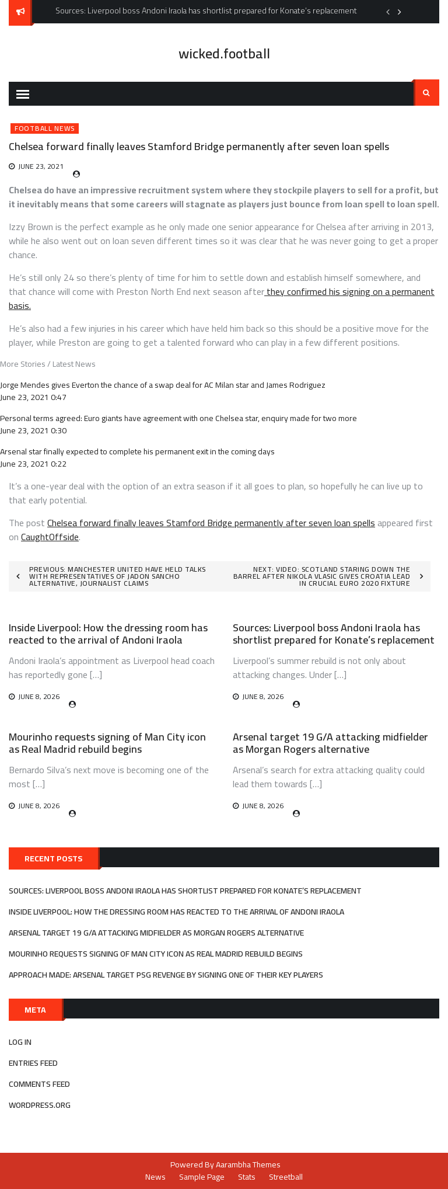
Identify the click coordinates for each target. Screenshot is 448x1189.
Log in (20, 1041)
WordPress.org (40, 1104)
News (155, 1176)
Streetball (286, 1176)
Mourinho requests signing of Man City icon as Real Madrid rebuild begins (107, 743)
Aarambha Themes (248, 1164)
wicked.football (224, 53)
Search (426, 92)
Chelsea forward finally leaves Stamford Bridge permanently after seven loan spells (211, 522)
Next (399, 11)
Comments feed (39, 1083)
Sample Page (202, 1176)
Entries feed (33, 1062)
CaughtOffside (50, 536)
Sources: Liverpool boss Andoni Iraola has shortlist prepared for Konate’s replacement (334, 634)
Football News (45, 128)
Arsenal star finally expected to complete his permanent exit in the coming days (137, 451)
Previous (388, 11)
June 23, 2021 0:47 (33, 397)
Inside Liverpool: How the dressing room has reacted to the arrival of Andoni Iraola (108, 634)
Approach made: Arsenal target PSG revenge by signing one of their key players (166, 974)
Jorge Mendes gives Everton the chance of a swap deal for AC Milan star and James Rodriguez (163, 384)
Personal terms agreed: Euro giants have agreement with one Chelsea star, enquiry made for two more (178, 418)
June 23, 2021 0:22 (33, 463)
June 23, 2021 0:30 (33, 430)
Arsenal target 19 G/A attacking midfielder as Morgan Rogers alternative (330, 743)
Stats (247, 1176)
